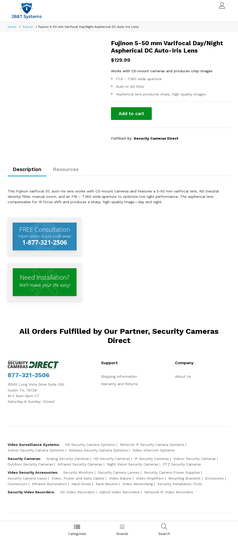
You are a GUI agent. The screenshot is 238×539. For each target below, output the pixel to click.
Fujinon (28, 27)
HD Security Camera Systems (90, 445)
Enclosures (214, 478)
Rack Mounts (107, 484)
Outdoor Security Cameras (30, 464)
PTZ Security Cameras (182, 464)
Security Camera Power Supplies (172, 472)
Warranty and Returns (119, 384)
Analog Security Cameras (67, 459)
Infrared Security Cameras (80, 464)
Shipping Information (119, 376)
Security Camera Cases (27, 478)
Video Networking (137, 484)
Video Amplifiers (150, 478)
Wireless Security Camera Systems (98, 450)
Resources (66, 169)
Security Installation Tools (179, 484)
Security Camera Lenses (118, 472)
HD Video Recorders (77, 492)
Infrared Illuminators (49, 484)
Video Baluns (120, 478)
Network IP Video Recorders (168, 492)
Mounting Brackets (184, 478)
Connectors (17, 484)
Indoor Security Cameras (194, 459)
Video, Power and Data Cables (78, 478)
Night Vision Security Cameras (132, 464)
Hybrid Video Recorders (119, 492)
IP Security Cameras (151, 459)
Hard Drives (81, 484)
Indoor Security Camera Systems (36, 450)
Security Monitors (78, 472)
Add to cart (131, 113)
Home (12, 27)
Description (27, 169)
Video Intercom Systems (153, 450)
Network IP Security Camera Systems (152, 445)
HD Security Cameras (112, 459)
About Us (183, 376)
